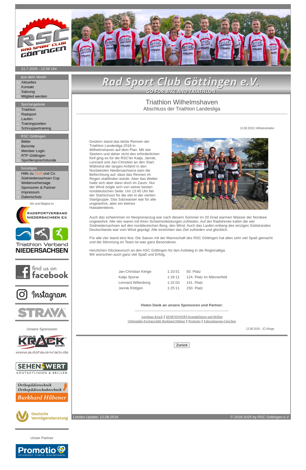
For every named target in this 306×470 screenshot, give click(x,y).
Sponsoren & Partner (35, 187)
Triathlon (25, 109)
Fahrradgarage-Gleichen (220, 321)
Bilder (23, 141)
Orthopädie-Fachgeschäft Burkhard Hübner (156, 321)
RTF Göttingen (30, 155)
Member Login (30, 151)
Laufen (24, 119)
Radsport (25, 114)
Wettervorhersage (32, 183)
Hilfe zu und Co (35, 173)
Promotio (194, 321)
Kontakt (24, 87)
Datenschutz (28, 197)
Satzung (25, 92)
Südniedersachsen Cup (37, 178)
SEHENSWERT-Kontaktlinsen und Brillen (194, 317)
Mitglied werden (31, 96)
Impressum (27, 192)
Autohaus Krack (152, 317)
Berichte (25, 146)
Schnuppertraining (33, 128)
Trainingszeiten (30, 123)
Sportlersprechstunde (35, 160)
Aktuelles (25, 82)
